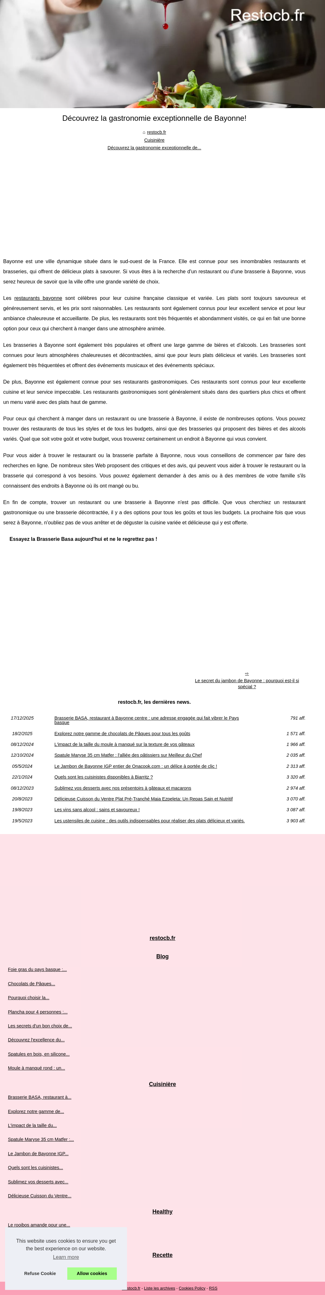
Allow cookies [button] (92, 1273)
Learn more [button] (66, 1257)
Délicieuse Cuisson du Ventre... (39, 1195)
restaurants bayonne (38, 298)
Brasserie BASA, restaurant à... (39, 1097)
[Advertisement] (154, 199)
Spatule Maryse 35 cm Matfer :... (41, 1139)
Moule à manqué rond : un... (36, 1068)
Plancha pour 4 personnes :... (38, 1011)
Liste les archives (159, 1288)
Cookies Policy (192, 1288)
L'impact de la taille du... (32, 1125)
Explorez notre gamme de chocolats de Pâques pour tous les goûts (122, 733)
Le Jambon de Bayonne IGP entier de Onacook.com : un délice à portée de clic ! (135, 766)
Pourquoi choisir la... (28, 997)
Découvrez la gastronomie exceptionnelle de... (154, 147)
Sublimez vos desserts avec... (38, 1181)
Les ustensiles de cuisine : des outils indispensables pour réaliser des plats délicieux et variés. (149, 821)
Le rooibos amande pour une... (39, 1224)
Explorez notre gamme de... (36, 1111)
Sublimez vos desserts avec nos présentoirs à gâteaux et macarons (122, 788)
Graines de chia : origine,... (35, 1238)
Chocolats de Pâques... (31, 983)
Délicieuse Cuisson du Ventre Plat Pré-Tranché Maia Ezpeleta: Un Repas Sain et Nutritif (143, 799)
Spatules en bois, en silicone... (39, 1054)
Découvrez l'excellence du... (36, 1039)
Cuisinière (154, 140)
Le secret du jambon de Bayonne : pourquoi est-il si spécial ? (247, 683)
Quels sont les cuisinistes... (35, 1167)
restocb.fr (156, 132)
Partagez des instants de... (35, 1268)
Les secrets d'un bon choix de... (40, 1025)
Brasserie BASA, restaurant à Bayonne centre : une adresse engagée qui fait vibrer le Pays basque (146, 720)
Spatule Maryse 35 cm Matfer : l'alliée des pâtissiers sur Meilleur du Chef (128, 755)
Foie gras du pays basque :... (37, 969)
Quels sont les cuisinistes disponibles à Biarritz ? (103, 777)
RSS (213, 1288)
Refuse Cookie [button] (40, 1273)
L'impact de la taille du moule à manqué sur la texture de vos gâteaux (124, 744)
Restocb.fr (131, 1288)
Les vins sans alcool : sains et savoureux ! (97, 809)
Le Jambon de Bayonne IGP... (38, 1153)
